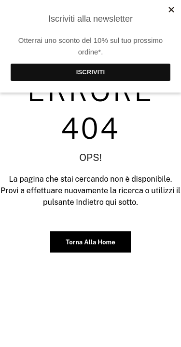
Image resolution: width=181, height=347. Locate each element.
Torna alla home (90, 242)
